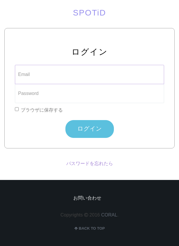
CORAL (109, 214)
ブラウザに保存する (39, 109)
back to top (89, 228)
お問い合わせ (87, 197)
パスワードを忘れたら (89, 163)
